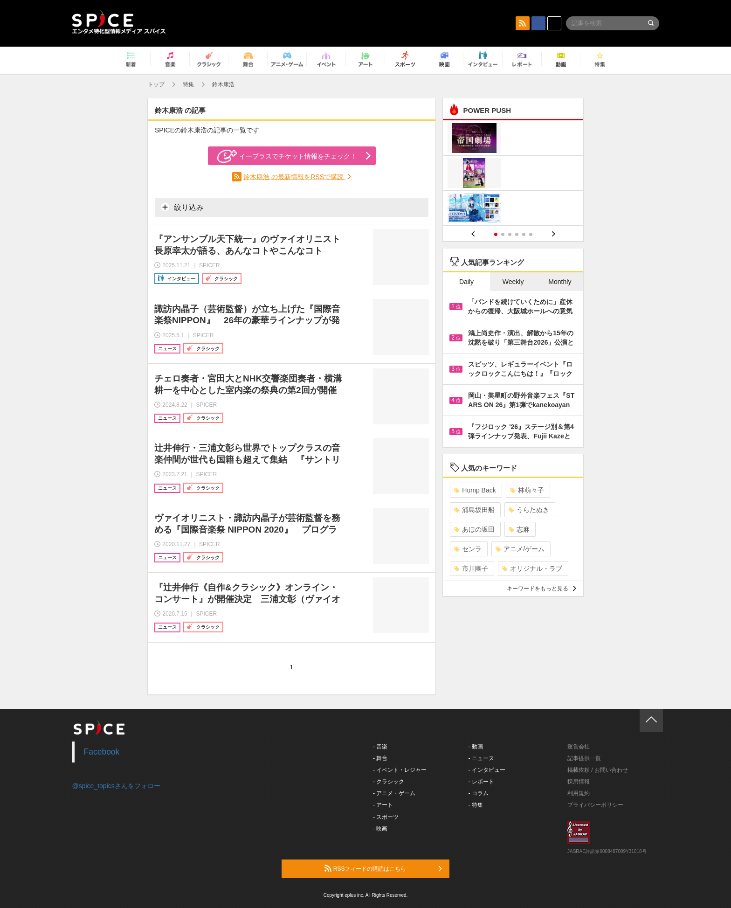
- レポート (481, 781)
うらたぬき (529, 509)
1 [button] (495, 234)
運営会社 (578, 746)
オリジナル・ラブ (532, 568)
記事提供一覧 (584, 758)
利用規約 (578, 793)
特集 (188, 84)
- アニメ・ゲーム (394, 793)
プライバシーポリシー (595, 805)
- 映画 (380, 828)
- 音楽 (380, 746)
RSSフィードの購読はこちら (383, 868)
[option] (513, 174)
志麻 (519, 529)
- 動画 (476, 746)
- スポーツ (386, 817)
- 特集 (476, 805)
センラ (468, 549)
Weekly (513, 281)
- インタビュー (487, 770)
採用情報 (578, 781)
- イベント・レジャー (400, 770)
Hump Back (475, 490)
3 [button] (509, 234)
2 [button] (502, 234)
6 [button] (530, 234)
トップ (156, 84)
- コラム (479, 793)
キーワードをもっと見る (541, 588)
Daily (466, 281)
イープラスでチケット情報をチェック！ (287, 156)
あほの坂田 (474, 529)
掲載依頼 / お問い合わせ (597, 770)
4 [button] (516, 234)
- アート (383, 805)
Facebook (102, 751)
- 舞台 (380, 758)
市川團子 (471, 568)
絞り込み (182, 207)
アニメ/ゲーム (520, 549)
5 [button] (523, 234)
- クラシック (388, 781)
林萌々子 (527, 490)
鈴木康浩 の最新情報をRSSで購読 (294, 176)
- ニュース (481, 758)
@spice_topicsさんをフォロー (116, 786)
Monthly (559, 281)
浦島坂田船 (474, 509)
